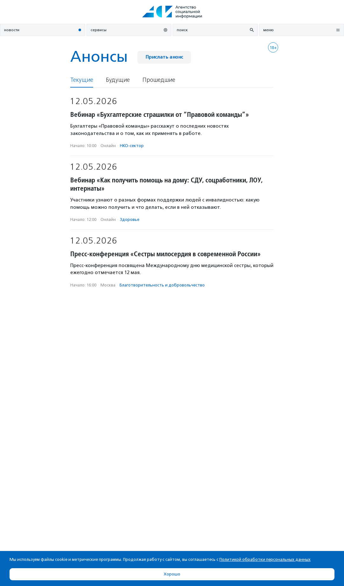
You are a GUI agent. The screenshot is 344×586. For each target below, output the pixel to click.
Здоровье (129, 219)
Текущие (81, 80)
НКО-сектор (132, 145)
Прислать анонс (164, 57)
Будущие (118, 80)
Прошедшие (158, 80)
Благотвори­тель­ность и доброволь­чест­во (162, 285)
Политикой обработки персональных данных (265, 559)
